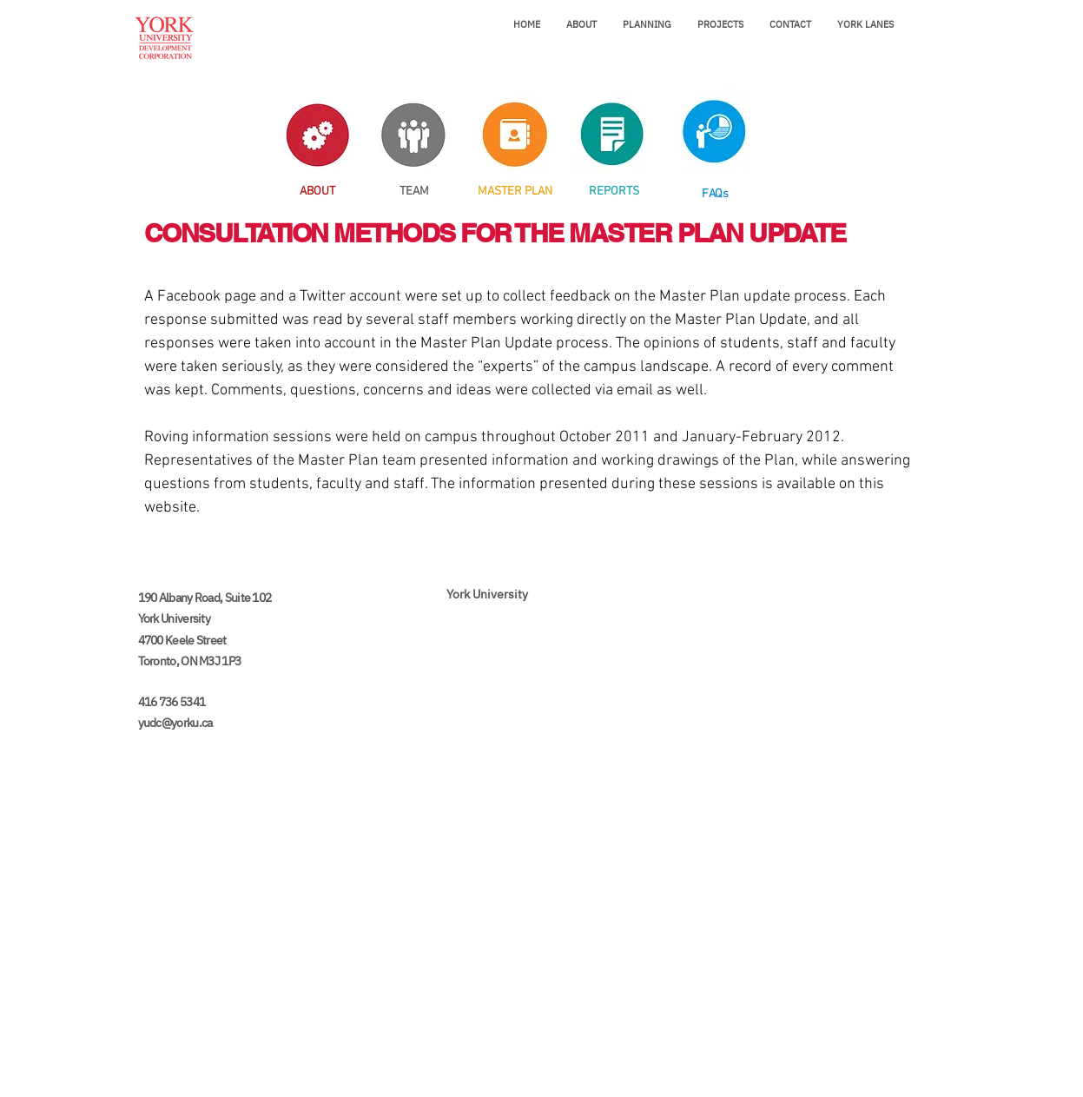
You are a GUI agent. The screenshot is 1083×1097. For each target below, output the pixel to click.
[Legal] (537, 1084)
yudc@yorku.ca (175, 722)
